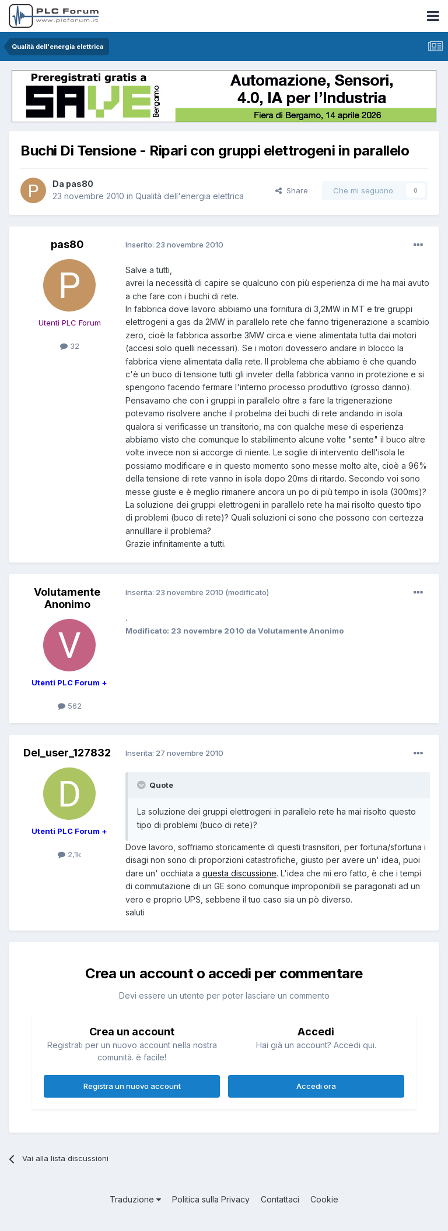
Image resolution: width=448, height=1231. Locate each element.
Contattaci (280, 1199)
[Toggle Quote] (142, 785)
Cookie (324, 1199)
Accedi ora (316, 1086)
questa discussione (239, 873)
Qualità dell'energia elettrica (189, 196)
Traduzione (135, 1199)
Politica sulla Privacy (211, 1199)
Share (291, 190)
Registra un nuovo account (132, 1086)
